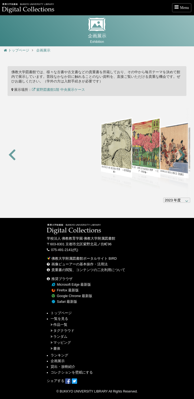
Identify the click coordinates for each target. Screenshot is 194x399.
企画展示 (43, 50)
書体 (56, 348)
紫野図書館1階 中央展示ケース (58, 90)
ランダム (60, 337)
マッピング (62, 343)
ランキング (59, 355)
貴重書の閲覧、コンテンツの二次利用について (88, 270)
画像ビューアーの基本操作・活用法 (79, 264)
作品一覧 (60, 325)
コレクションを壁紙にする (72, 372)
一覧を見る (59, 319)
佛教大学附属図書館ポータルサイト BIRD (82, 258)
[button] (12, 155)
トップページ (16, 50)
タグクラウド (63, 331)
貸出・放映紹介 (63, 367)
